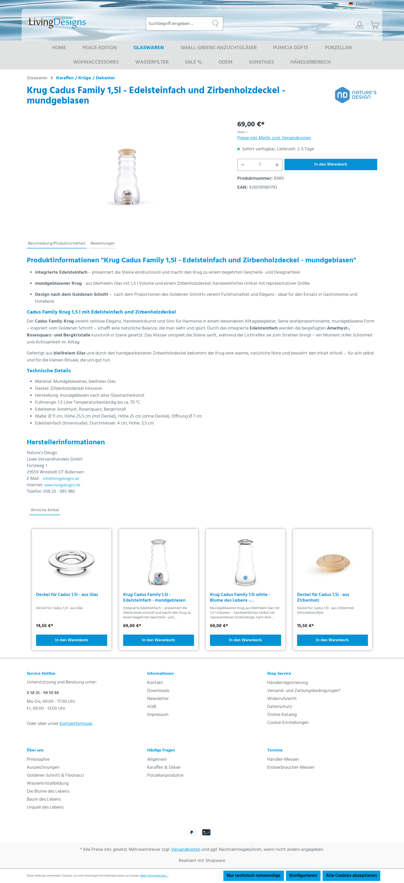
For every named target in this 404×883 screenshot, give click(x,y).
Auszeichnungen (43, 767)
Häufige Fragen (161, 750)
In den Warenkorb (330, 164)
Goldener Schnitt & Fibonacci (55, 775)
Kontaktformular (76, 724)
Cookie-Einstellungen (288, 722)
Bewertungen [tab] (103, 243)
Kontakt (155, 683)
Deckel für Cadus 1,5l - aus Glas (67, 595)
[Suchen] (215, 24)
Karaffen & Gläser (164, 767)
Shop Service (279, 674)
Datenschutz (279, 707)
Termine (275, 750)
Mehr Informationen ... (154, 875)
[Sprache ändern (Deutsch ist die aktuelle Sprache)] (363, 4)
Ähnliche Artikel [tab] (45, 510)
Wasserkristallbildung (48, 783)
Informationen (160, 674)
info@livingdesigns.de (61, 478)
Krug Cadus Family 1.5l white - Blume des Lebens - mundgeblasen (240, 597)
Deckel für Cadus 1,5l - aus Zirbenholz (323, 597)
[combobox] (177, 24)
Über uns (35, 750)
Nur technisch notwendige (254, 875)
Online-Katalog (282, 714)
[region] (127, 174)
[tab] (57, 243)
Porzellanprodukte (165, 775)
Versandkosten (185, 849)
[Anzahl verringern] (242, 165)
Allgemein (157, 759)
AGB (151, 707)
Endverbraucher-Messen (291, 767)
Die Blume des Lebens (48, 791)
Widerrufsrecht (282, 699)
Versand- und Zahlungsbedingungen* (304, 691)
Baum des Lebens (44, 799)
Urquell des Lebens (45, 807)
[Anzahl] (260, 165)
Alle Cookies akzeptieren (351, 875)
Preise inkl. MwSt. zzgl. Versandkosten (274, 138)
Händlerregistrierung (287, 683)
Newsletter (158, 699)
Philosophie (38, 759)
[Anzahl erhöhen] (277, 165)
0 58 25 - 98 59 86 (43, 693)
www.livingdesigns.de (62, 484)
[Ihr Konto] (359, 24)
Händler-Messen (283, 759)
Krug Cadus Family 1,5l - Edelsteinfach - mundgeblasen (154, 597)
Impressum (158, 714)
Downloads (158, 691)
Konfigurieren (303, 875)
